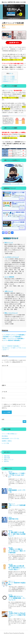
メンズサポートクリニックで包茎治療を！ (14, 335)
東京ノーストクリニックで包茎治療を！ (14, 338)
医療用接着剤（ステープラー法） (11, 438)
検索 (3, 419)
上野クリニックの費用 (9, 78)
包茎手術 (6, 461)
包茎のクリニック (6, 28)
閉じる (11, 73)
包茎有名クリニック (8, 81)
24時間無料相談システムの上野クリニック (13, 184)
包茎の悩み (7, 456)
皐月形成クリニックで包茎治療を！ (12, 336)
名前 (4, 385)
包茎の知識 (7, 457)
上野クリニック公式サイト (10, 79)
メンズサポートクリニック (11, 257)
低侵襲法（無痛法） (7, 441)
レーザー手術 (5, 443)
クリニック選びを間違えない (9, 433)
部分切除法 (5, 436)
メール (4, 391)
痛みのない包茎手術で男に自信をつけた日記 (14, 2)
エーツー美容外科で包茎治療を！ (12, 340)
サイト (3, 398)
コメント (5, 365)
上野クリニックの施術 (9, 76)
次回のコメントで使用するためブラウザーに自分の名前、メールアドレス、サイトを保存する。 (14, 406)
